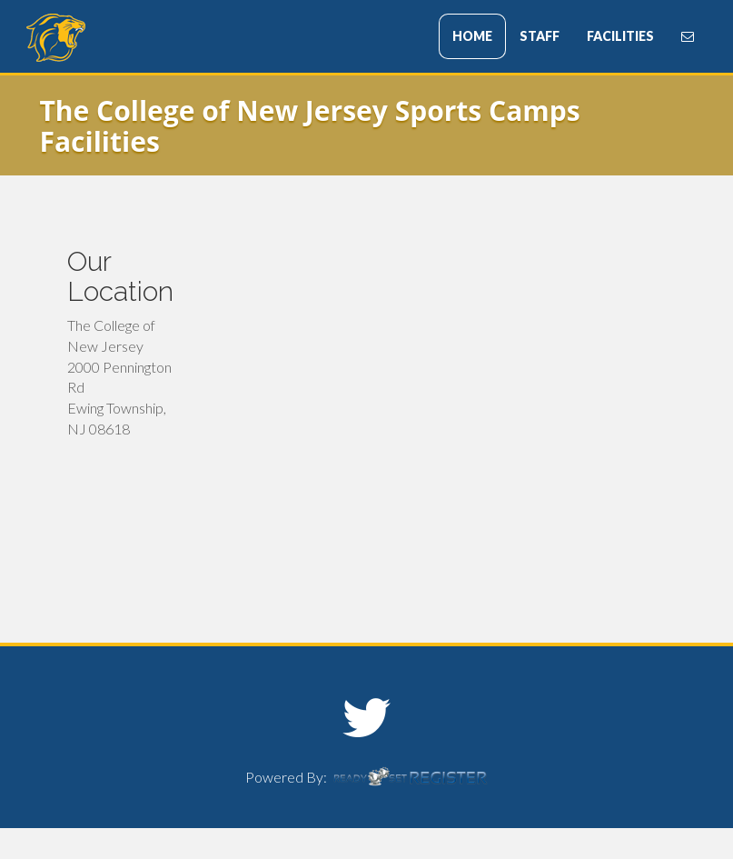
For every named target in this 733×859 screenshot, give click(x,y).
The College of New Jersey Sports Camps (135, 38)
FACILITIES (620, 36)
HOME (472, 36)
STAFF (540, 36)
